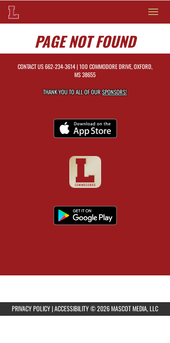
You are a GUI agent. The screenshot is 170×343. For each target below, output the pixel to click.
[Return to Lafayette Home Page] (13, 11)
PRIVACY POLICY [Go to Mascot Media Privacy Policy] (31, 308)
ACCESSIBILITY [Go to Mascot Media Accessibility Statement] (71, 308)
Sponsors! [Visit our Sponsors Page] (114, 92)
